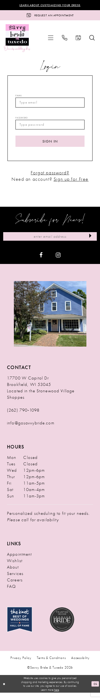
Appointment (19, 559)
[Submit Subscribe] (89, 241)
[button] (51, 39)
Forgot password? (50, 177)
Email (18, 96)
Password (21, 120)
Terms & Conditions (51, 663)
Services (15, 579)
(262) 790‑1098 (23, 415)
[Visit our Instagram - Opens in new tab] (58, 259)
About (13, 572)
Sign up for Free (71, 183)
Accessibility (80, 663)
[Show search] (92, 39)
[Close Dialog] (4, 689)
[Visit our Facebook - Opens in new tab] (41, 259)
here (56, 695)
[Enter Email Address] (50, 241)
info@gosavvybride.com (30, 428)
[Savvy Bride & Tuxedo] (17, 39)
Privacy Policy (20, 663)
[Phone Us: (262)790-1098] (64, 39)
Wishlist (14, 566)
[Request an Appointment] (50, 16)
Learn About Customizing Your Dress (50, 5)
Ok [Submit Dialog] (95, 689)
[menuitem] (51, 39)
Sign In (50, 145)
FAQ (11, 592)
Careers (15, 585)
